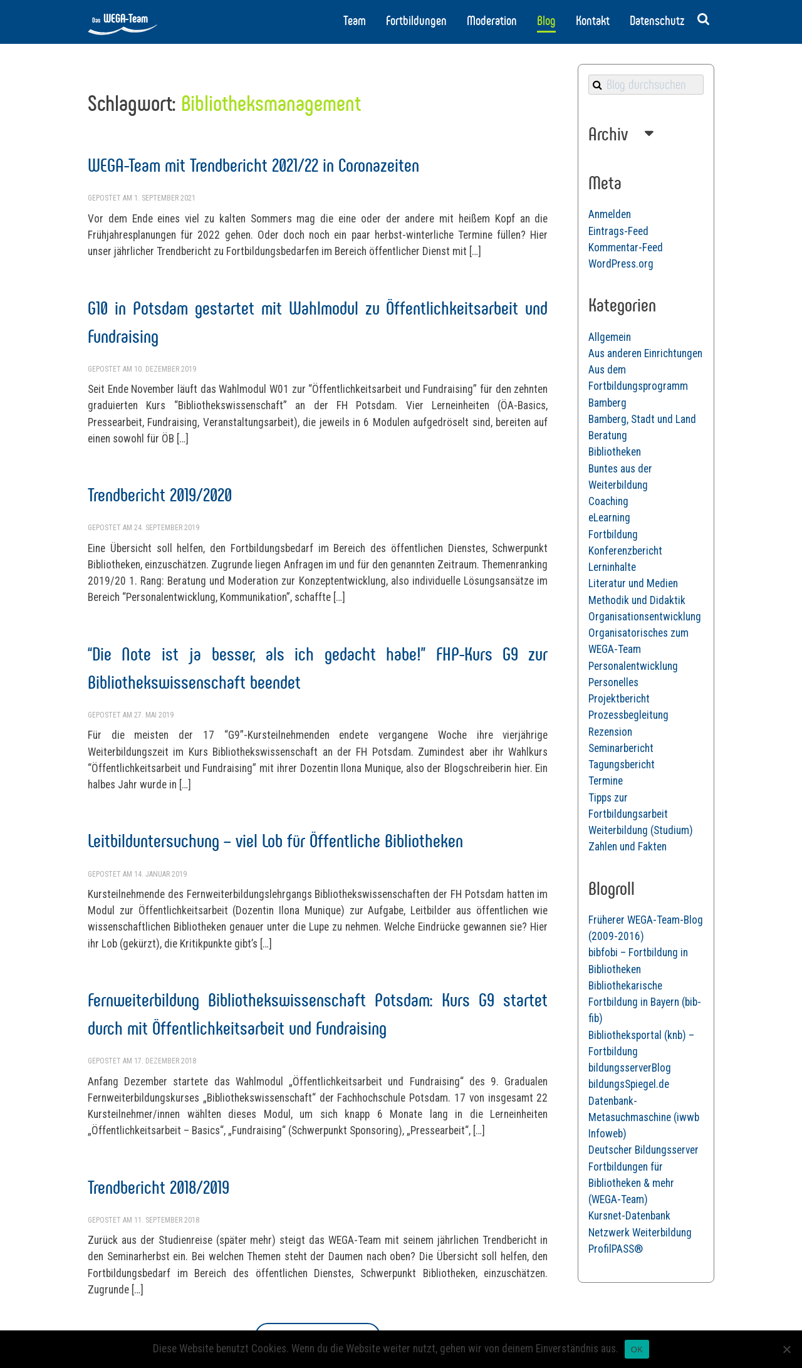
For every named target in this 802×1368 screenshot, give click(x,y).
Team (354, 21)
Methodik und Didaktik (636, 600)
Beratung (607, 435)
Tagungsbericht (621, 764)
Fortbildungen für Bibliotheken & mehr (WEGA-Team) (631, 1183)
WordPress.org (621, 264)
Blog (546, 21)
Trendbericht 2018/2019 (158, 1187)
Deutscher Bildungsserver (643, 1150)
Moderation (492, 21)
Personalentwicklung (633, 666)
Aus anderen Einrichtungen (645, 353)
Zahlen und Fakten (627, 846)
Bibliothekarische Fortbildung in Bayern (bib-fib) (644, 1002)
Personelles (613, 682)
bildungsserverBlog (629, 1068)
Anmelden (609, 214)
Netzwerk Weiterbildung (640, 1232)
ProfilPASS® (615, 1249)
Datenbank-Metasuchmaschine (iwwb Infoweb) (643, 1118)
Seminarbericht (621, 748)
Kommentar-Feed (625, 247)
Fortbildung (613, 534)
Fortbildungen (416, 21)
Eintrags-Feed (618, 231)
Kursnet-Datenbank (629, 1215)
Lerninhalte (612, 567)
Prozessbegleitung (628, 715)
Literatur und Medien (633, 583)
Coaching (608, 501)
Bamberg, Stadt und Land (642, 419)
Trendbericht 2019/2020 (160, 494)
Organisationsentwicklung (644, 616)
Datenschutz (657, 21)
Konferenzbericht (625, 551)
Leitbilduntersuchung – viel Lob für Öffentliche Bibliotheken (275, 840)
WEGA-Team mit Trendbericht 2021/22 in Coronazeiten (253, 165)
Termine (605, 781)
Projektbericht (619, 698)
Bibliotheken (614, 452)
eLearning (609, 517)
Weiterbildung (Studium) (640, 830)
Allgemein (609, 337)
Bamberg (607, 403)
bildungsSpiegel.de (628, 1084)
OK (637, 1349)
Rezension (610, 732)
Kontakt (593, 21)
